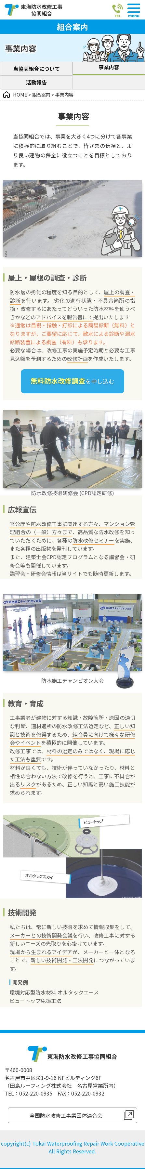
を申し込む (72, 382)
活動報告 (36, 82)
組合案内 (41, 94)
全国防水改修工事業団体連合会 (66, 1115)
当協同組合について (36, 68)
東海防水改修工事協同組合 (41, 10)
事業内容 (109, 67)
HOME (20, 94)
